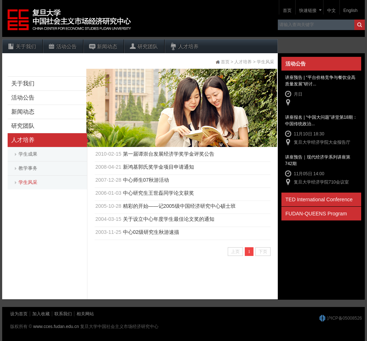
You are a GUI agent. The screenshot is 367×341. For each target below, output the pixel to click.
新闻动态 (107, 46)
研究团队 (147, 46)
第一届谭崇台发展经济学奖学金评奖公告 (168, 154)
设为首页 (19, 313)
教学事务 (27, 168)
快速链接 (308, 10)
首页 (287, 10)
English (350, 10)
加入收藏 (41, 313)
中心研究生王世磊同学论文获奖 (158, 193)
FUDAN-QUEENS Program (316, 213)
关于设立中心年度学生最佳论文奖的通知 (168, 219)
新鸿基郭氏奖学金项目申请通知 (158, 167)
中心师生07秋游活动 (146, 180)
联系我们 (63, 313)
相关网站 (85, 313)
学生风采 (27, 182)
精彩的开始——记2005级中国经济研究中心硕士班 (179, 206)
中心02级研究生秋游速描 (151, 232)
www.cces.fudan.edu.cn (56, 326)
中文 (331, 10)
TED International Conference (318, 199)
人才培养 (188, 46)
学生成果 (27, 154)
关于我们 (26, 46)
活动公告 (66, 46)
